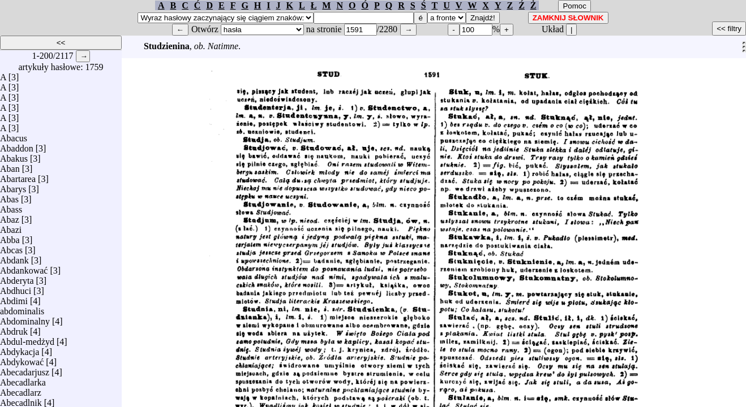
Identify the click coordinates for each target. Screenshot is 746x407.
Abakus (14, 156)
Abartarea (18, 176)
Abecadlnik (21, 400)
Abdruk (14, 329)
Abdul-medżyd (27, 339)
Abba (10, 237)
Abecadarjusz (24, 369)
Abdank (14, 257)
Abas (9, 196)
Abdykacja (19, 349)
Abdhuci (15, 288)
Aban (10, 166)
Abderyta (17, 278)
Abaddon (16, 145)
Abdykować (22, 359)
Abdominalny (25, 318)
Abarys (13, 186)
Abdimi (14, 298)
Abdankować (24, 267)
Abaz (9, 217)
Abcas (11, 247)
